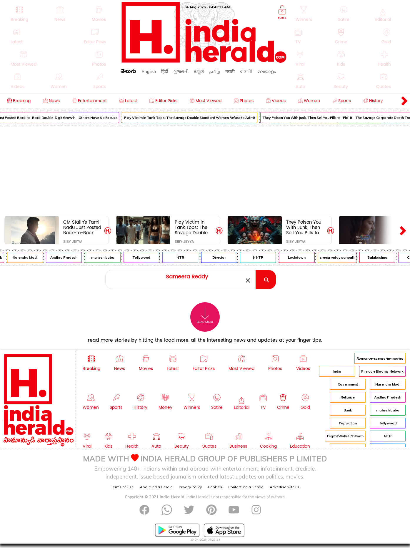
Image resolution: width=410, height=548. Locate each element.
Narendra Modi (29, 257)
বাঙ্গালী (246, 71)
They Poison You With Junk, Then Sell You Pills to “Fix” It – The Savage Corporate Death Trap (304, 227)
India (337, 371)
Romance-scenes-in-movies (380, 358)
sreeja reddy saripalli (341, 257)
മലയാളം (266, 71)
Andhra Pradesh (68, 257)
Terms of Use (122, 487)
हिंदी (164, 71)
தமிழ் (214, 71)
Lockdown (301, 257)
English (148, 71)
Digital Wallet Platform (345, 436)
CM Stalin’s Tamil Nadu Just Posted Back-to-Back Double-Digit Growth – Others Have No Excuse (82, 227)
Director (223, 257)
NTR (184, 257)
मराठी (230, 71)
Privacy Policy (190, 487)
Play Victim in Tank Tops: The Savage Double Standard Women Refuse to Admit (194, 117)
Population (347, 423)
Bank (348, 410)
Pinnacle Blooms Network (382, 371)
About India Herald (156, 487)
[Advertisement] (205, 169)
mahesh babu (107, 257)
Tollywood (146, 257)
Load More (205, 316)
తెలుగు (128, 72)
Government (348, 384)
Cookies (215, 487)
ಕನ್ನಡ (199, 71)
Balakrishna (381, 257)
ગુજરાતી (181, 71)
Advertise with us (284, 487)
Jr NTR (262, 257)
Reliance (347, 397)
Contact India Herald (246, 487)
